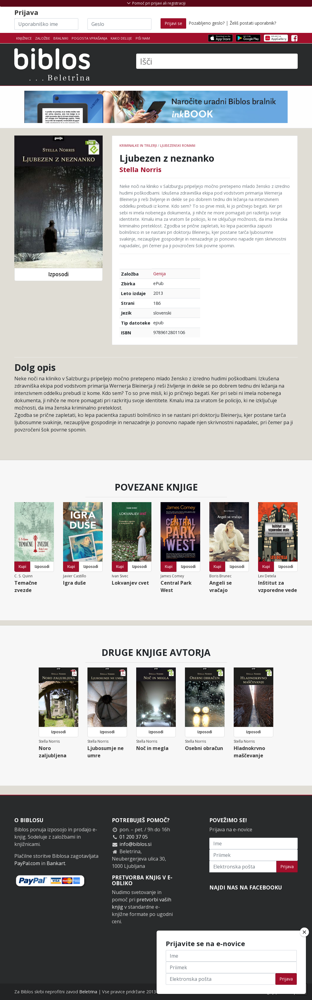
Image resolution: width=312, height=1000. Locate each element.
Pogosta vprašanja (89, 38)
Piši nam (143, 38)
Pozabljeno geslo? (207, 23)
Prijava (287, 866)
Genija (159, 273)
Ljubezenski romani (177, 145)
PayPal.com (27, 863)
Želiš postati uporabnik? (253, 23)
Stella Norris (140, 169)
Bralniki (60, 38)
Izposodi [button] (58, 274)
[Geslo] (119, 24)
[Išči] (217, 61)
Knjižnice (24, 38)
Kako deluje (121, 38)
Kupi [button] (22, 566)
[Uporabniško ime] (46, 24)
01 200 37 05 (133, 836)
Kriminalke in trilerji (138, 145)
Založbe (42, 38)
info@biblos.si (135, 844)
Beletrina (88, 992)
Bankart (56, 863)
